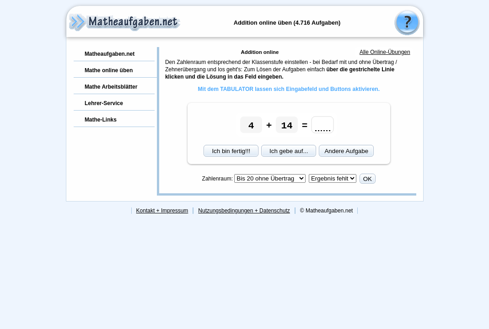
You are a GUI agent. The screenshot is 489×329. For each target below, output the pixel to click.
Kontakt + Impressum (162, 210)
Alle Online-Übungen (385, 52)
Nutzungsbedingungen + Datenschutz (244, 210)
